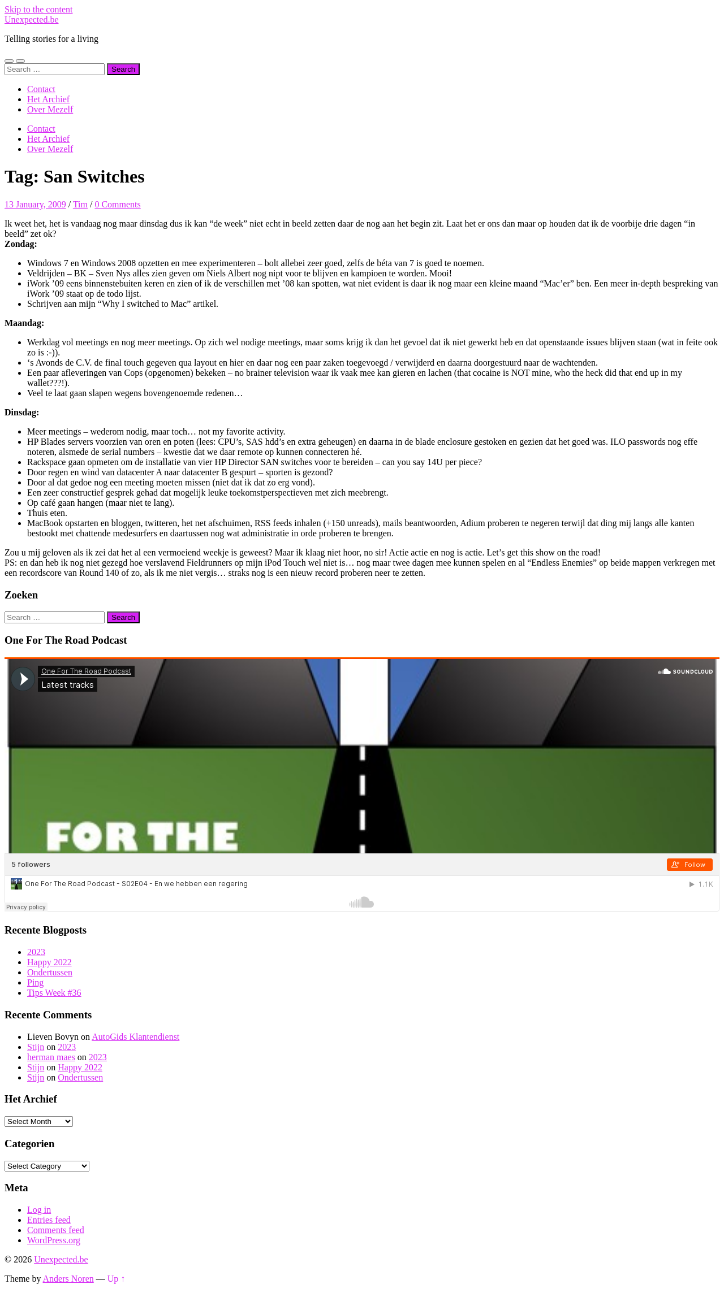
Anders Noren (68, 1278)
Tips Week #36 (54, 992)
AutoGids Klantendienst (135, 1037)
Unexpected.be (32, 19)
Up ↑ (116, 1278)
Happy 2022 (49, 962)
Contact (41, 89)
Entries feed (49, 1220)
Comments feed (55, 1230)
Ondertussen (49, 972)
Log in (39, 1209)
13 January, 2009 (35, 204)
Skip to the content (38, 9)
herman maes (51, 1057)
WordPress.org (53, 1240)
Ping (35, 982)
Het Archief (48, 99)
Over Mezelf (50, 109)
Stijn (35, 1047)
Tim (80, 204)
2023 (36, 952)
